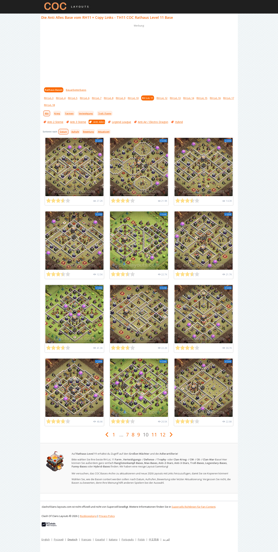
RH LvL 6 (84, 98)
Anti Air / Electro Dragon (153, 122)
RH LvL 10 (133, 98)
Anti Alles (99, 122)
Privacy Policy (107, 516)
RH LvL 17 (228, 98)
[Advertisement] (139, 55)
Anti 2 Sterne (55, 122)
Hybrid (179, 122)
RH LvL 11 (147, 98)
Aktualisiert (103, 131)
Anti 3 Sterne (78, 122)
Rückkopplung (88, 516)
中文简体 (154, 539)
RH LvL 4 (60, 98)
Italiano (113, 539)
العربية (166, 539)
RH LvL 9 (120, 98)
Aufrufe (75, 131)
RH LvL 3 (48, 98)
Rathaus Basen (54, 90)
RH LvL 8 (108, 98)
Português (128, 539)
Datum (63, 131)
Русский (59, 539)
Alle (47, 113)
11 (154, 434)
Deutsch (72, 539)
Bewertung (88, 131)
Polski (141, 539)
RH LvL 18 (49, 105)
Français (86, 539)
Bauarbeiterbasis (76, 90)
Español (100, 539)
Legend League (121, 122)
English (46, 539)
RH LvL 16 (215, 98)
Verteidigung (86, 113)
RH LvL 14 (188, 98)
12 (163, 434)
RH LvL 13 (175, 98)
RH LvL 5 (72, 98)
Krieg (57, 113)
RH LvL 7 (96, 98)
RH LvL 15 (202, 98)
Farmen (69, 113)
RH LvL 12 (162, 98)
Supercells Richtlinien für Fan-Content (193, 506)
